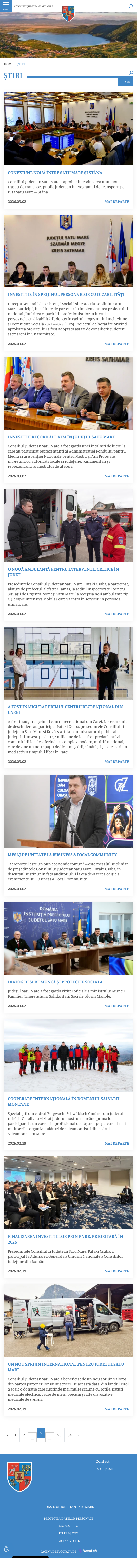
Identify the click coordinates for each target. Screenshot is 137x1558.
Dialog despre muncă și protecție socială (55, 981)
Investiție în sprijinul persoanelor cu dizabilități (66, 294)
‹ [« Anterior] (7, 1434)
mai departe (117, 201)
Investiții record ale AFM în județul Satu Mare (61, 436)
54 (70, 1434)
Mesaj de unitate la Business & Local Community (62, 854)
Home (8, 64)
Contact (103, 1461)
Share (125, 82)
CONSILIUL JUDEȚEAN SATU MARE (33, 6)
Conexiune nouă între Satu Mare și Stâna (55, 172)
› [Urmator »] (78, 1434)
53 (59, 1434)
